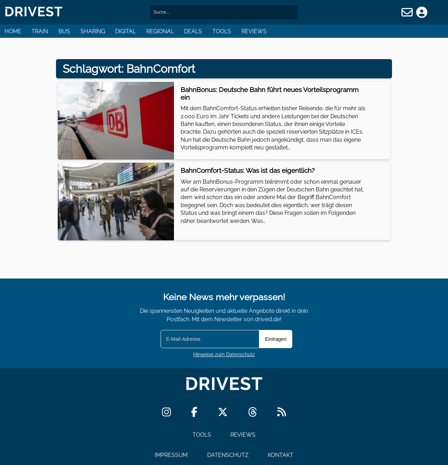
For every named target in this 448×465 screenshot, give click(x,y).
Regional (160, 31)
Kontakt (280, 455)
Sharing (92, 31)
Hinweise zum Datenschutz (224, 354)
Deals (193, 31)
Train (39, 31)
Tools (221, 31)
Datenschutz (227, 455)
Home (13, 31)
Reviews (254, 31)
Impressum (171, 455)
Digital (125, 31)
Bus (64, 31)
